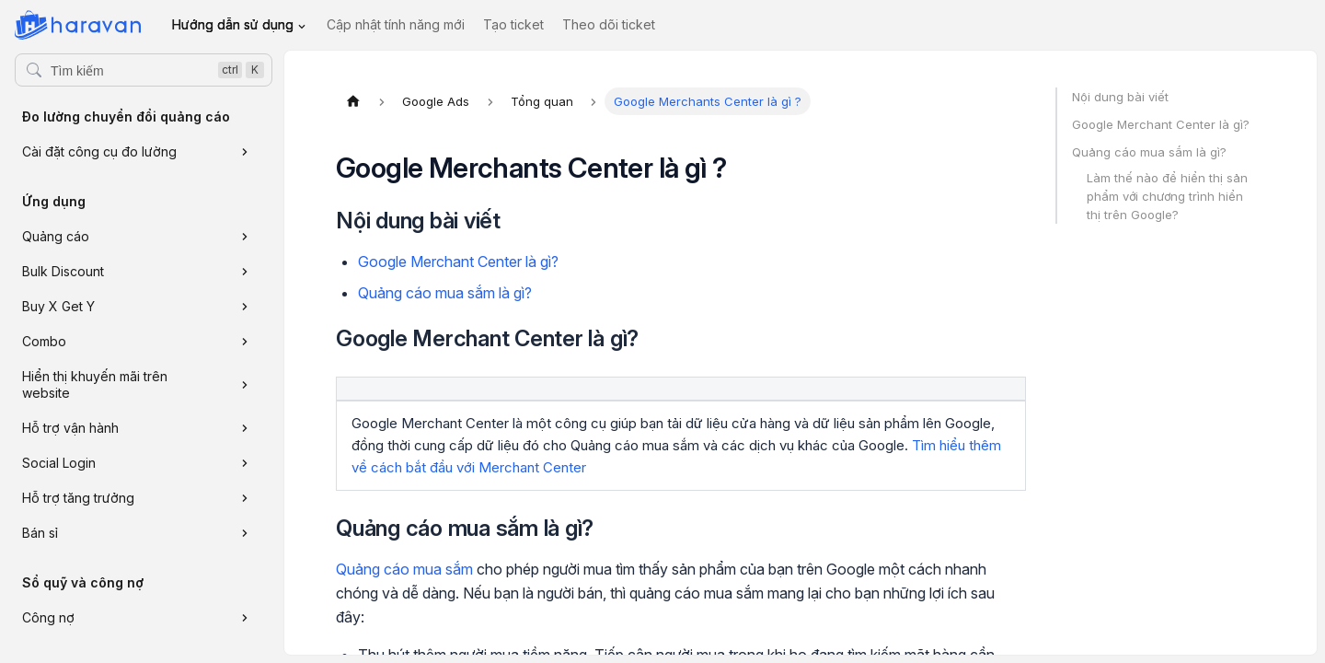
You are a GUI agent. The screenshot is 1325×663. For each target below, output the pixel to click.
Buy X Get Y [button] (58, 306)
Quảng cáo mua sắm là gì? (445, 293)
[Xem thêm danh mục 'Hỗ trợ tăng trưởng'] (244, 498)
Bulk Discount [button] (63, 271)
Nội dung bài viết (1120, 96)
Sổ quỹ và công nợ (83, 582)
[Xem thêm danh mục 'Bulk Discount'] (244, 271)
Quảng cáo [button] (55, 236)
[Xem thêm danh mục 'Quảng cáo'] (244, 236)
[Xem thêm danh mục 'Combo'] (244, 341)
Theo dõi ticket (608, 24)
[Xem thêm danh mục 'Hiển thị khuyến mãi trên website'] (244, 385)
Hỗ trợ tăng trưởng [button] (78, 498)
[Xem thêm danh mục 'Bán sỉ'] (244, 533)
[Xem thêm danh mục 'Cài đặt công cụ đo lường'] (244, 152)
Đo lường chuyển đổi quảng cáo (126, 116)
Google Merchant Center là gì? (458, 261)
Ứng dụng (54, 201)
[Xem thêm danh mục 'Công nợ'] (244, 618)
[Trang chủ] (353, 101)
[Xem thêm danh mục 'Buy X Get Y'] (244, 306)
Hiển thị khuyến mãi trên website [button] (94, 384)
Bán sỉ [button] (40, 533)
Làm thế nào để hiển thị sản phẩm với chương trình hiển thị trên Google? (1167, 196)
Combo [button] (44, 341)
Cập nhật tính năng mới (396, 24)
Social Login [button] (59, 463)
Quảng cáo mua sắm (404, 569)
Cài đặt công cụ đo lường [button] (99, 151)
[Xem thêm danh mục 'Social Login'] (244, 463)
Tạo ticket (513, 24)
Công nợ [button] (48, 617)
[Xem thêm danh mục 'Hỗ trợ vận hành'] (244, 428)
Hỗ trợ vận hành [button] (70, 428)
